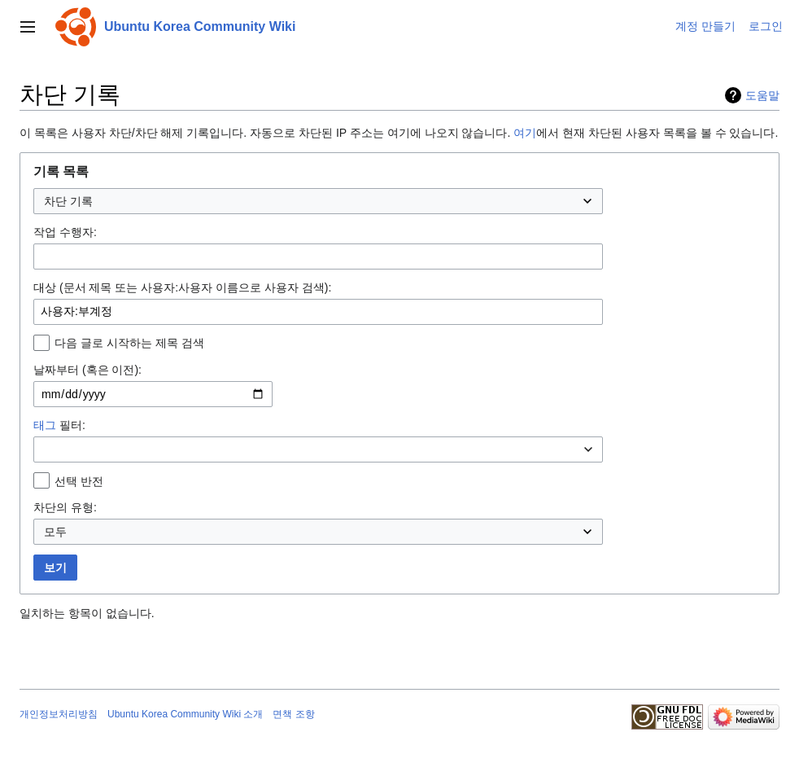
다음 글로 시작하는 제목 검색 (129, 342)
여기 (524, 132)
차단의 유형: (65, 507)
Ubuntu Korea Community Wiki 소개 (185, 714)
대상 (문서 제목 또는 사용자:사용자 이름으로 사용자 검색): (182, 287)
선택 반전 (79, 481)
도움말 (762, 95)
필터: (59, 425)
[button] (28, 27)
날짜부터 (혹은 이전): (87, 369)
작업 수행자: (65, 232)
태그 (44, 425)
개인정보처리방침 (59, 714)
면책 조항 (293, 714)
